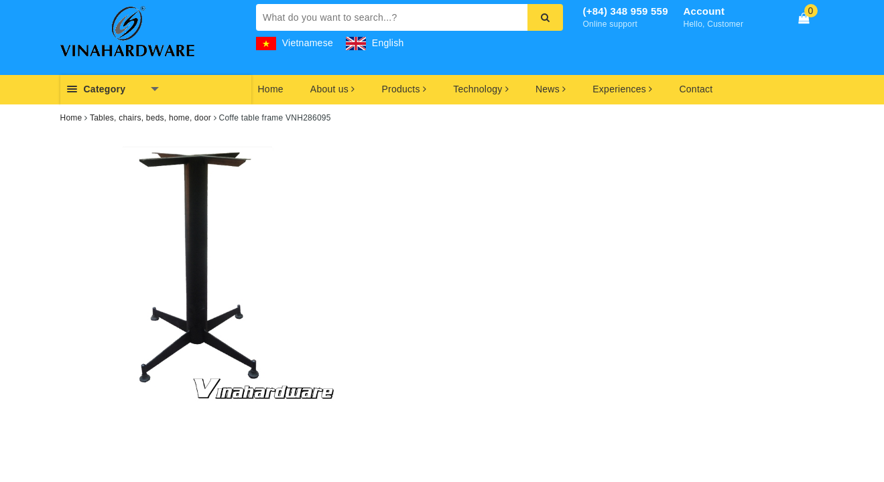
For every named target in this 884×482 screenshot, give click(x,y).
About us (332, 89)
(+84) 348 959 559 (625, 11)
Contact (695, 89)
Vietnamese (294, 42)
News (550, 89)
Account (704, 11)
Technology (481, 89)
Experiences (622, 89)
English (374, 42)
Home (270, 89)
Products (404, 89)
